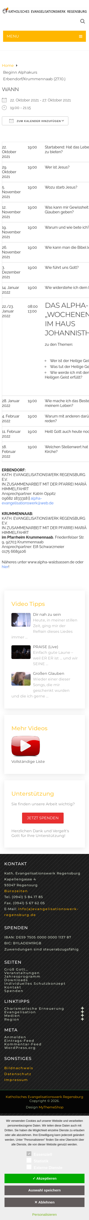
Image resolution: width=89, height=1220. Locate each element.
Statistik (37, 1160)
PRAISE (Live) (45, 647)
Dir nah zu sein (47, 614)
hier (5, 567)
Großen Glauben (48, 673)
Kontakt (12, 987)
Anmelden (15, 1037)
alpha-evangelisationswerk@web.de (28, 500)
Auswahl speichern (44, 1190)
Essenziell (39, 1154)
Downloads (16, 980)
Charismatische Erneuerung (34, 1008)
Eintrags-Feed (19, 1040)
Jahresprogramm (22, 976)
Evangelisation (20, 1012)
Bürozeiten (16, 891)
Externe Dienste (44, 1167)
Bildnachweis (18, 1068)
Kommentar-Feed (23, 1044)
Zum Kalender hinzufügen (35, 121)
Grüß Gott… (16, 969)
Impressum (16, 1080)
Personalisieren (44, 1214)
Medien (12, 1015)
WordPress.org (20, 1048)
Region (11, 1019)
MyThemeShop (51, 1107)
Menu (13, 36)
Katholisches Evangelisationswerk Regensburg (44, 1097)
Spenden (13, 991)
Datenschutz (17, 1074)
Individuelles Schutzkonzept (35, 983)
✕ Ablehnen (44, 1202)
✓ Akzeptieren (45, 1178)
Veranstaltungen (22, 973)
